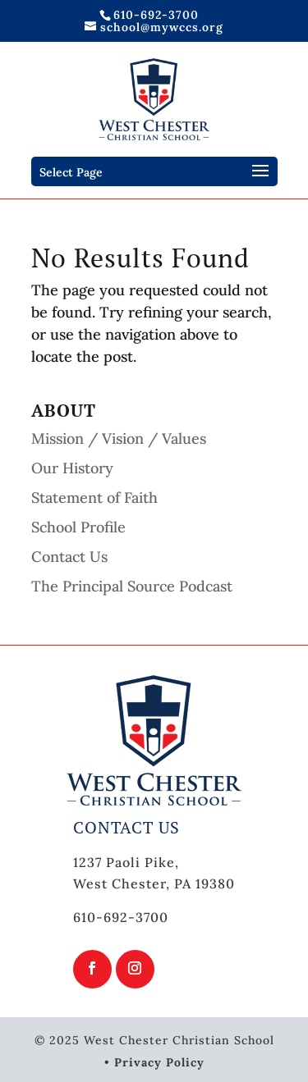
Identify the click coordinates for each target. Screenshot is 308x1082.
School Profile (78, 527)
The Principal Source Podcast (131, 586)
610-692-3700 (156, 14)
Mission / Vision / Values (118, 438)
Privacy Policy (159, 1062)
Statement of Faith (94, 497)
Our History (72, 468)
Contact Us (69, 556)
